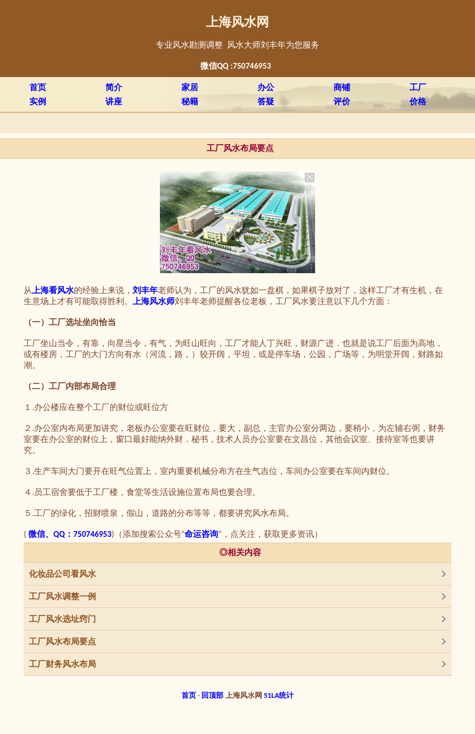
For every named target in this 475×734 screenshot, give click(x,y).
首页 (37, 87)
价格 (417, 101)
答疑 (265, 101)
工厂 (417, 87)
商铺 (341, 87)
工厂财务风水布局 (62, 664)
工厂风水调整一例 (62, 596)
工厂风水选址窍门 (62, 619)
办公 (265, 87)
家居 (189, 87)
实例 (37, 101)
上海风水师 (154, 301)
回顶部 (212, 695)
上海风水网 (237, 22)
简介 (113, 87)
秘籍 (189, 101)
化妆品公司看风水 (62, 574)
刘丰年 (145, 290)
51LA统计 (279, 695)
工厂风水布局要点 (62, 641)
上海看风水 (53, 290)
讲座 (113, 101)
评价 (341, 101)
